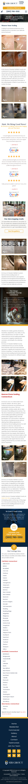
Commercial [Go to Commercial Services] (14, 730)
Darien (5, 575)
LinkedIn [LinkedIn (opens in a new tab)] (14, 755)
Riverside (5, 618)
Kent (4, 661)
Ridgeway (6, 616)
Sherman (5, 630)
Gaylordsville (6, 659)
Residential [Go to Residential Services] (14, 727)
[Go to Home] (14, 4)
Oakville (5, 678)
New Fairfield (6, 594)
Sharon (5, 685)
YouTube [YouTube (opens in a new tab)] (9, 755)
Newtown (5, 597)
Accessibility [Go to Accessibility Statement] (7, 774)
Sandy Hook (6, 623)
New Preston (6, 670)
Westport (5, 647)
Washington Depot (8, 697)
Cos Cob (5, 571)
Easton (5, 578)
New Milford (6, 668)
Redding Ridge (7, 611)
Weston (5, 644)
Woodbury (6, 701)
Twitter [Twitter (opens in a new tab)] (18, 751)
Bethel (5, 566)
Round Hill (6, 621)
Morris (4, 666)
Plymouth (5, 680)
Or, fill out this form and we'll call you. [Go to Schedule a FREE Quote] (14, 540)
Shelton (5, 628)
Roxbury (5, 682)
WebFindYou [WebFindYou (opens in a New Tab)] (18, 781)
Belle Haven (6, 564)
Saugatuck (6, 625)
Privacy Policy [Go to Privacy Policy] (16, 774)
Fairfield (5, 580)
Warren (5, 692)
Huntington (6, 587)
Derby (4, 709)
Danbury (5, 573)
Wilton (5, 649)
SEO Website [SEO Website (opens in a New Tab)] (9, 781)
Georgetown (6, 583)
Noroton (5, 599)
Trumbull (5, 642)
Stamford (6, 637)
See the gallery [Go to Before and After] (14, 231)
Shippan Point (7, 632)
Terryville (5, 687)
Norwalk (5, 604)
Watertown (6, 699)
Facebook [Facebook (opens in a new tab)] (14, 751)
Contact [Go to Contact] (14, 739)
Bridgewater (6, 656)
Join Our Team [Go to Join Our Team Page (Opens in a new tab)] (14, 746)
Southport (6, 635)
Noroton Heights (7, 602)
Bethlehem (6, 654)
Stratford (5, 639)
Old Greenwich (7, 606)
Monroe (5, 590)
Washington (6, 694)
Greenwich (6, 585)
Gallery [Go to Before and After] (14, 733)
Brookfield (6, 568)
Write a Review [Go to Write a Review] (2, 11)
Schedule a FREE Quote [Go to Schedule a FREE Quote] (14, 8)
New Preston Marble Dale (10, 673)
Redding (5, 609)
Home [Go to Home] (14, 724)
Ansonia (5, 706)
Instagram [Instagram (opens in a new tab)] (9, 751)
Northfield (6, 675)
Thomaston (6, 689)
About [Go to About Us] (14, 736)
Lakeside (5, 663)
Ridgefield (6, 613)
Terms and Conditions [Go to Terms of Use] (17, 774)
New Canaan (7, 592)
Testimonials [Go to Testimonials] (14, 743)
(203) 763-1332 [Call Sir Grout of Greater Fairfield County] (12, 11)
